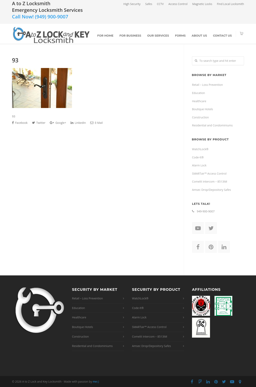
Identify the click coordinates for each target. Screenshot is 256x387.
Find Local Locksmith (230, 4)
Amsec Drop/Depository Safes (211, 190)
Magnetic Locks (202, 4)
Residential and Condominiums (212, 125)
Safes (148, 4)
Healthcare (199, 101)
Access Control (178, 4)
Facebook (20, 123)
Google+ (58, 123)
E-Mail (96, 123)
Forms (180, 35)
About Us (199, 35)
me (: (96, 381)
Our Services (158, 35)
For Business (130, 35)
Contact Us (222, 35)
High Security (132, 4)
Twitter (38, 123)
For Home (105, 35)
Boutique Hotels (202, 109)
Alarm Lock (199, 165)
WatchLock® (200, 149)
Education (198, 93)
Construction (200, 117)
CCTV (160, 4)
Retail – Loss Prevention (207, 85)
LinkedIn (78, 123)
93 (15, 60)
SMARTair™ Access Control (209, 173)
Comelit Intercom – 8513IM (209, 181)
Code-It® (198, 157)
